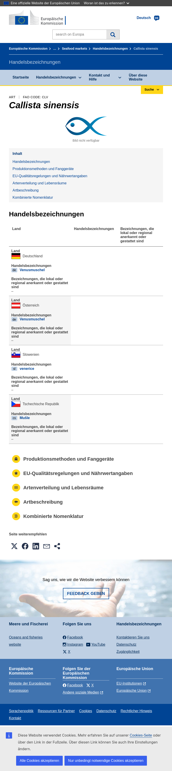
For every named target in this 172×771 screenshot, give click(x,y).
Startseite (21, 77)
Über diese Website (138, 77)
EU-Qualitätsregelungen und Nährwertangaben (50, 176)
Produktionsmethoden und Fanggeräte (43, 169)
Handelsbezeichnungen (110, 48)
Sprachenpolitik (21, 711)
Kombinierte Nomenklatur (33, 197)
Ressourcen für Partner (56, 711)
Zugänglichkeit (128, 652)
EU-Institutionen (129, 683)
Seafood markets (74, 48)
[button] (14, 546)
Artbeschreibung (26, 190)
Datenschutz (126, 644)
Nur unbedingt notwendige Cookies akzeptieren (105, 760)
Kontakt (15, 718)
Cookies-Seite (141, 735)
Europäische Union (131, 690)
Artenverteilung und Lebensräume (40, 183)
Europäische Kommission (28, 48)
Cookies (85, 711)
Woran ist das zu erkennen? (106, 3)
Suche (112, 34)
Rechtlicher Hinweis (136, 711)
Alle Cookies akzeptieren (39, 760)
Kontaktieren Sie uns (133, 637)
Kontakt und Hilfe (99, 77)
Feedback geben (86, 593)
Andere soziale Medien (81, 692)
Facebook (73, 685)
